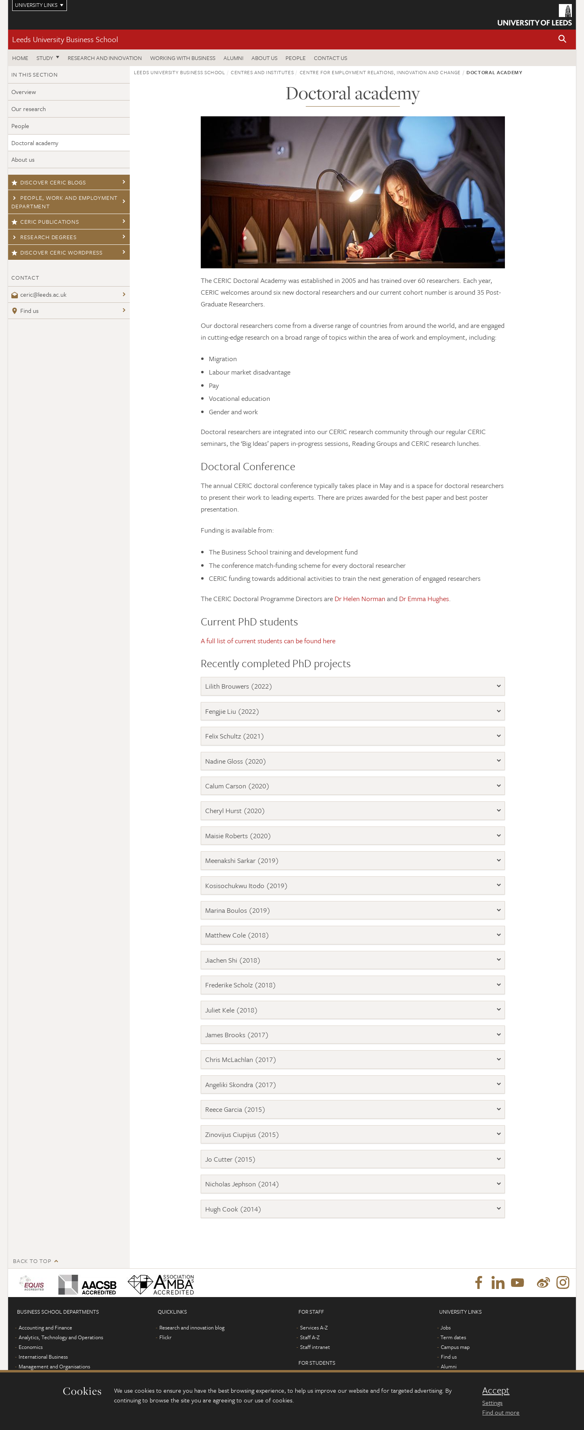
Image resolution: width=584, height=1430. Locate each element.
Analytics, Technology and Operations (61, 1337)
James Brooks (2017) (237, 1035)
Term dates (453, 1337)
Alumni (233, 58)
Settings (492, 1402)
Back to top (32, 1261)
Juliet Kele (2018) (231, 1010)
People (296, 58)
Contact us (330, 58)
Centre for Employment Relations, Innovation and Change (380, 72)
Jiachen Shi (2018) (233, 960)
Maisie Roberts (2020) (238, 836)
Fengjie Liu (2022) (232, 711)
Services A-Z (314, 1327)
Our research (28, 108)
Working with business (182, 58)
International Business (43, 1357)
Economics (31, 1347)
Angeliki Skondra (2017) (241, 1084)
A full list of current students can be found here (268, 641)
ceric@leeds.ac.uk (39, 294)
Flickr (165, 1337)
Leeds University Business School (65, 39)
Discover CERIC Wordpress (57, 252)
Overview (23, 91)
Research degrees (44, 237)
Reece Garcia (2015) (235, 1109)
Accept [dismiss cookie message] (495, 1390)
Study (44, 58)
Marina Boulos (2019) (238, 910)
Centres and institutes (262, 72)
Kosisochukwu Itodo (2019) (246, 885)
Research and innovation (105, 58)
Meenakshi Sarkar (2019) (242, 860)
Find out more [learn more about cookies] (501, 1412)
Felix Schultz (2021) (234, 736)
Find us (25, 310)
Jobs (445, 1327)
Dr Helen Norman (360, 598)
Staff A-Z (310, 1337)
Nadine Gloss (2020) (235, 761)
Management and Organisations (54, 1366)
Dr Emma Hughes (424, 598)
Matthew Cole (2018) (237, 935)
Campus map (455, 1347)
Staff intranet (315, 1347)
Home (20, 58)
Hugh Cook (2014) (233, 1209)
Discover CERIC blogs (48, 182)
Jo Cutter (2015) (230, 1159)
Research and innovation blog (192, 1327)
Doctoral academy (34, 142)
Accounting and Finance (45, 1327)
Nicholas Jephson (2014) (242, 1184)
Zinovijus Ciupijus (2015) (242, 1134)
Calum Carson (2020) (237, 786)
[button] (562, 39)
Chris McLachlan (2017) (241, 1059)
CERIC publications (45, 221)
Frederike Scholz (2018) (240, 985)
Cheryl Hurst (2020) (235, 810)
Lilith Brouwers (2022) (239, 686)
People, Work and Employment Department (64, 201)
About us (264, 58)
